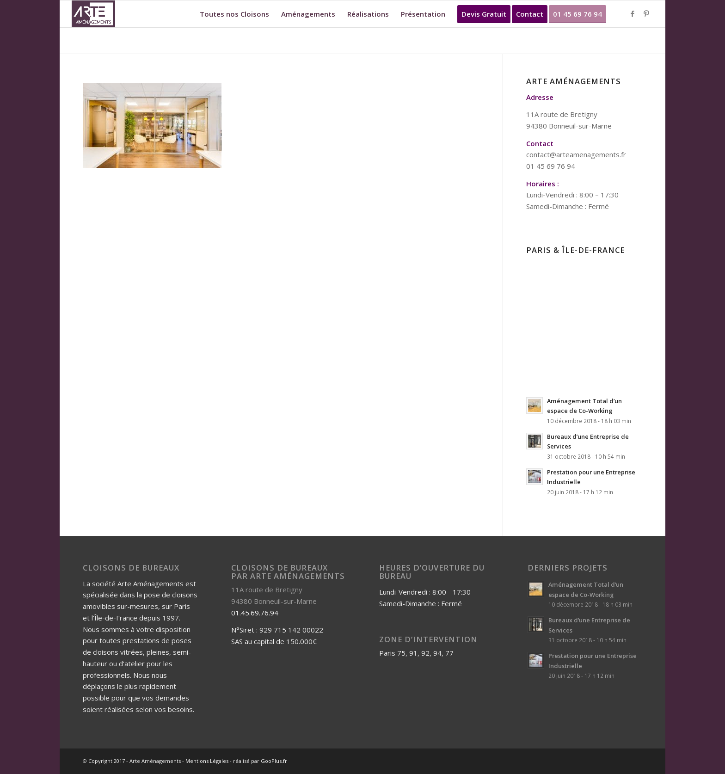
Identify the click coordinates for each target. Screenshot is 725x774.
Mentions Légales (206, 760)
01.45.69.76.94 (254, 612)
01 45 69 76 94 (550, 166)
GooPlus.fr (274, 760)
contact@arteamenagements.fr (576, 154)
